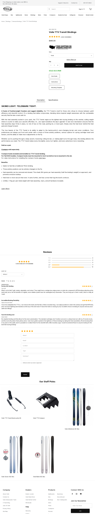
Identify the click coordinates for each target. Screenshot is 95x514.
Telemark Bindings (17, 21)
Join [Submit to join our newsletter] (80, 511)
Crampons (51, 508)
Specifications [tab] (53, 100)
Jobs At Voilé (6, 505)
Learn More (5, 189)
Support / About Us (63, 3)
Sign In (82, 9)
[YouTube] (80, 493)
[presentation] (34, 368)
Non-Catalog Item (62, 499)
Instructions (54, 82)
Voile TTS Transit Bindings (30, 21)
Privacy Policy (7, 508)
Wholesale (28, 502)
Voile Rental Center (31, 499)
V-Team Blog (6, 502)
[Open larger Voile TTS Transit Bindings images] (24, 49)
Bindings (8, 21)
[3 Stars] (27, 331)
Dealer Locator (30, 494)
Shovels (50, 511)
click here (42, 158)
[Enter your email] (81, 505)
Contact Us (74, 3)
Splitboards (51, 494)
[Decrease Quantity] (51, 65)
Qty (50, 61)
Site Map (5, 511)
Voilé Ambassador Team (9, 499)
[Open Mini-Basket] (90, 9)
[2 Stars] (24, 331)
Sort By (3, 271)
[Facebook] (72, 493)
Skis (49, 497)
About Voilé (6, 494)
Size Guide (54, 76)
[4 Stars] (29, 331)
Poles (49, 505)
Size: (50, 52)
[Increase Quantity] (58, 65)
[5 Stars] (32, 331)
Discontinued (60, 497)
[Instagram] (76, 493)
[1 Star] (22, 331)
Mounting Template (56, 87)
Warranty (28, 511)
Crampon (4, 149)
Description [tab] (41, 100)
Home (3, 21)
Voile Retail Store (30, 497)
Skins (49, 502)
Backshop (60, 494)
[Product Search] (60, 9)
